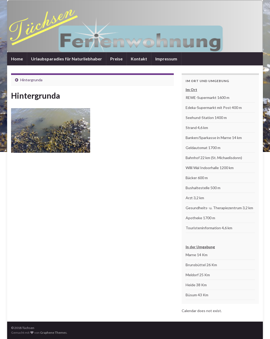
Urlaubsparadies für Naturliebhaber (66, 58)
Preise (116, 58)
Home (17, 58)
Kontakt (139, 58)
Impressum (166, 58)
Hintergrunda (31, 80)
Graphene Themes (53, 333)
